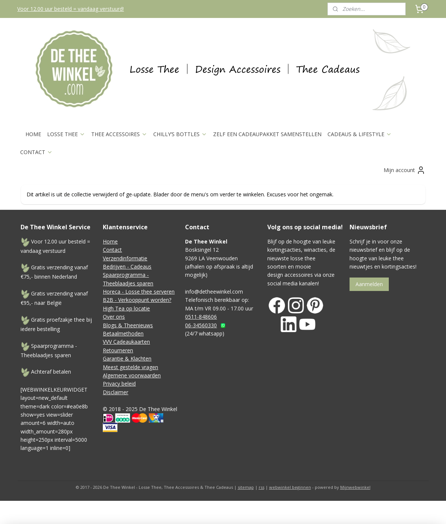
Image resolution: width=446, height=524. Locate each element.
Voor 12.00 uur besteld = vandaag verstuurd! (70, 8)
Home (110, 241)
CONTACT (36, 152)
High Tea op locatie (126, 308)
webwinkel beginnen (290, 487)
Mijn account (404, 170)
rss (261, 487)
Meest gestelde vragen (130, 367)
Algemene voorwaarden (132, 375)
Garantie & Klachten (127, 358)
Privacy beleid (119, 383)
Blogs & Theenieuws (128, 325)
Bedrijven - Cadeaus (127, 266)
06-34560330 (201, 325)
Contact (112, 249)
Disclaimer (115, 392)
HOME (33, 134)
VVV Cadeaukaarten (126, 341)
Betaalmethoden (123, 333)
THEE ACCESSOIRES (119, 134)
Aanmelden (369, 284)
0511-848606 (201, 316)
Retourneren (118, 350)
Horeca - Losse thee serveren (139, 291)
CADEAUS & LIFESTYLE (359, 134)
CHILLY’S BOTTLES (180, 134)
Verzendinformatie (125, 258)
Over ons (114, 316)
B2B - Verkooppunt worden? (137, 299)
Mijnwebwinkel (355, 487)
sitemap (246, 487)
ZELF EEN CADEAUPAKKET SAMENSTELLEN (267, 134)
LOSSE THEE (66, 134)
